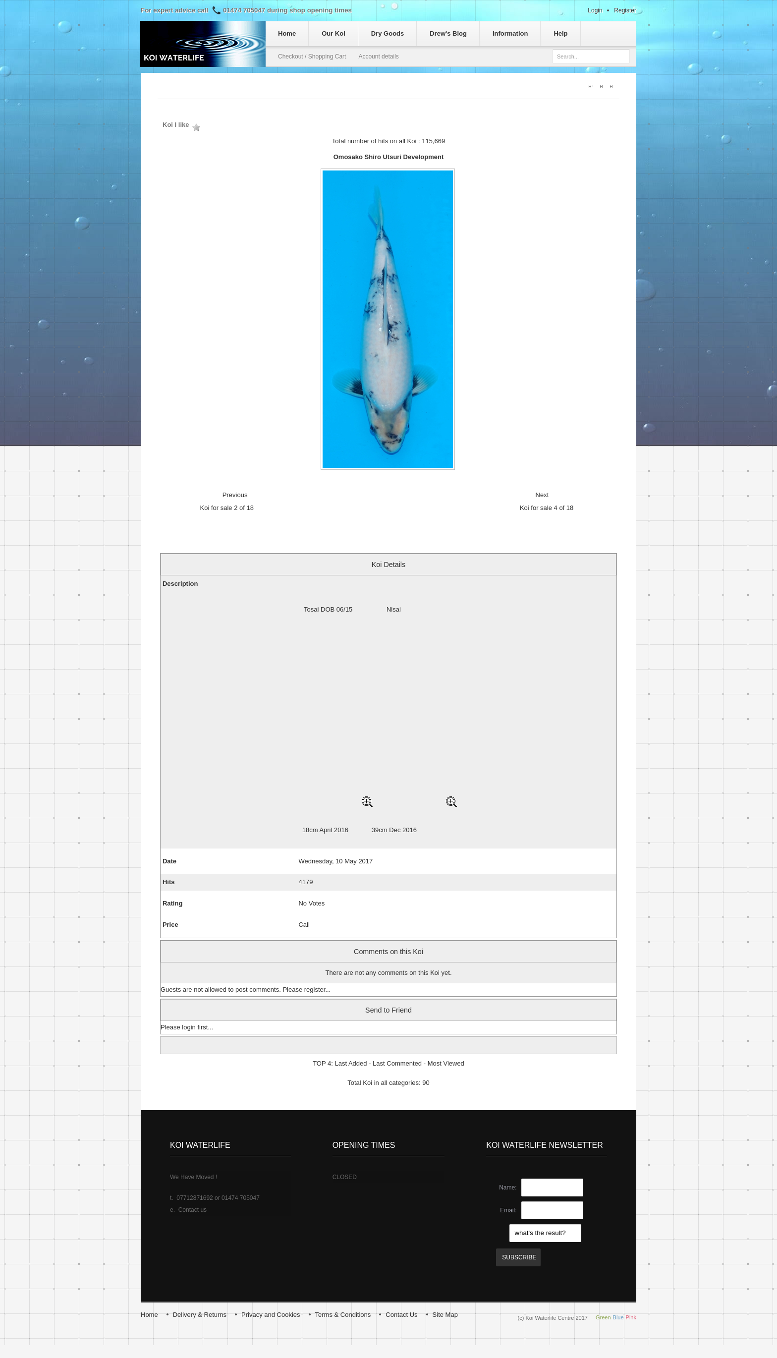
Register (625, 10)
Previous (235, 495)
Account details (378, 56)
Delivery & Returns (199, 1314)
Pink (631, 1317)
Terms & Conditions (343, 1314)
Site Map (445, 1314)
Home (149, 1314)
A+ (592, 86)
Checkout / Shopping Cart (312, 56)
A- (614, 86)
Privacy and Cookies (270, 1314)
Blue (618, 1317)
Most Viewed (446, 1063)
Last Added (350, 1063)
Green (603, 1317)
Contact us (192, 1209)
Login (595, 10)
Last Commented (397, 1063)
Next (542, 495)
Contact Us (401, 1314)
